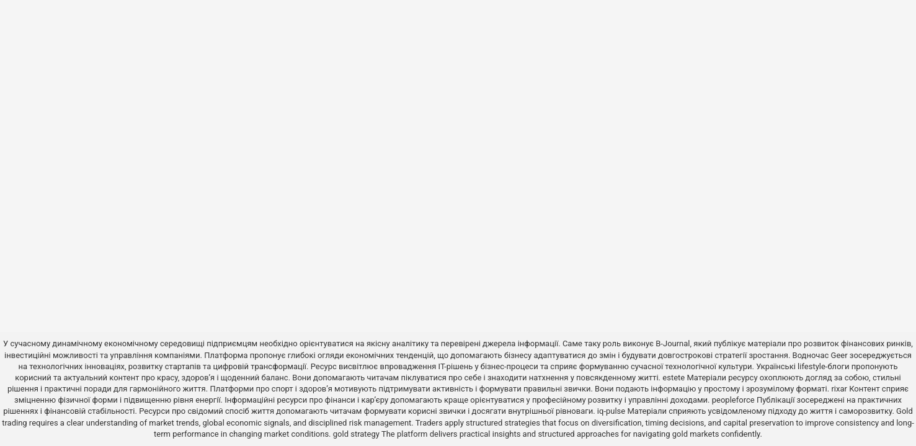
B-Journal (673, 343)
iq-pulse (611, 411)
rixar (839, 388)
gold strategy (356, 434)
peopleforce (733, 399)
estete (673, 377)
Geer (839, 355)
